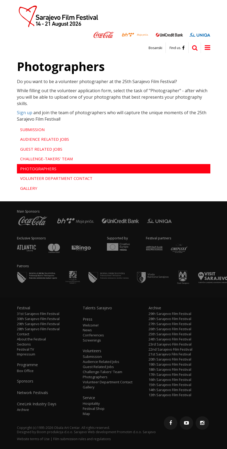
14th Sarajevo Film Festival (170, 390)
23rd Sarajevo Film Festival (170, 344)
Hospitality (91, 403)
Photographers (38, 168)
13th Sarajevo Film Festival (170, 395)
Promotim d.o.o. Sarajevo (136, 432)
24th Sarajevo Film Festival (170, 339)
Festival (23, 308)
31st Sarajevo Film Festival (38, 313)
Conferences (93, 335)
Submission (32, 129)
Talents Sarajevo (97, 308)
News (87, 330)
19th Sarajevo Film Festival (170, 364)
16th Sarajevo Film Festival (170, 379)
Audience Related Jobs (44, 139)
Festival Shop (94, 408)
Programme (27, 364)
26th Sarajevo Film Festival (170, 329)
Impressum (26, 354)
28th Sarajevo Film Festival (38, 329)
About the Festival (31, 339)
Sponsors (25, 381)
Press (87, 319)
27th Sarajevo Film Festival (170, 324)
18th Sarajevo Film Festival (170, 369)
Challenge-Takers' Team (46, 158)
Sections (24, 344)
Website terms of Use (33, 439)
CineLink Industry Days (36, 404)
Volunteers (92, 350)
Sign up (24, 113)
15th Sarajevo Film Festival (170, 385)
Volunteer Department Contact (56, 178)
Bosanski (155, 48)
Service (89, 397)
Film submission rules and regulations (82, 439)
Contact (23, 334)
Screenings (92, 340)
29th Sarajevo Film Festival (38, 324)
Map (86, 413)
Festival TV (25, 349)
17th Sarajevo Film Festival (170, 374)
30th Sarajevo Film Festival (38, 319)
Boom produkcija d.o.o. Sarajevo (62, 432)
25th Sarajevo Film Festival (170, 334)
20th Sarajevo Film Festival (170, 359)
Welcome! (91, 325)
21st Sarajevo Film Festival (170, 354)
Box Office (25, 371)
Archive (23, 409)
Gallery (28, 188)
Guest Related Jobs (41, 149)
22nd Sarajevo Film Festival (170, 349)
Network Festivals (32, 392)
